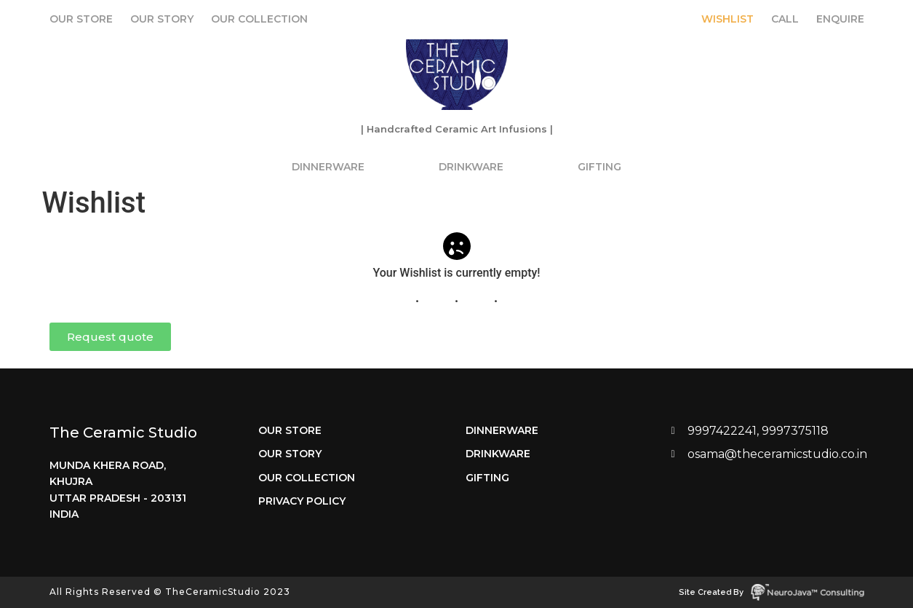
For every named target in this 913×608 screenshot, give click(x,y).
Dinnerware (328, 166)
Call (785, 18)
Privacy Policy (302, 501)
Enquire (840, 18)
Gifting (599, 166)
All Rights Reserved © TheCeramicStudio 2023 (169, 591)
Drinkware (471, 166)
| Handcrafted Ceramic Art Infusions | (457, 129)
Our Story (162, 18)
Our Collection (259, 18)
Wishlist (727, 18)
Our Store (81, 18)
